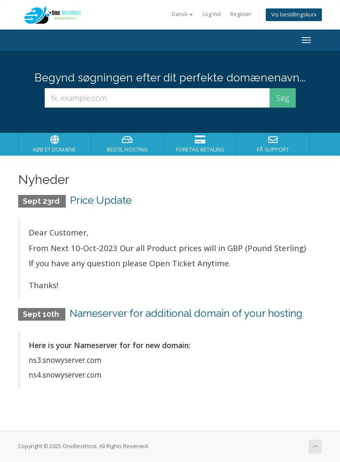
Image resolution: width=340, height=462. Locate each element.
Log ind (211, 14)
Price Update (101, 200)
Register (240, 14)
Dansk (182, 14)
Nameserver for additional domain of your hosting (186, 313)
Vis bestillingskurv (293, 14)
